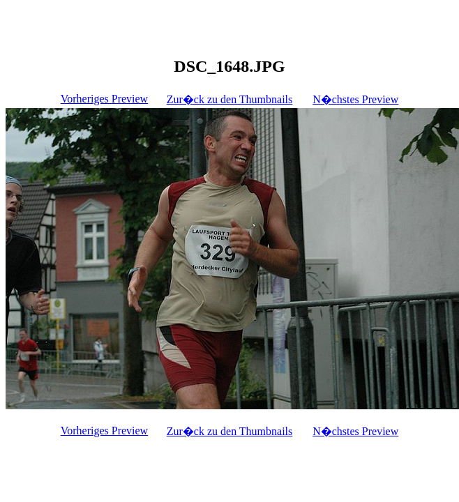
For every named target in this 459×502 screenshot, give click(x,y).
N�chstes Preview (355, 99)
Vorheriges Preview (104, 99)
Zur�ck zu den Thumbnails (230, 99)
